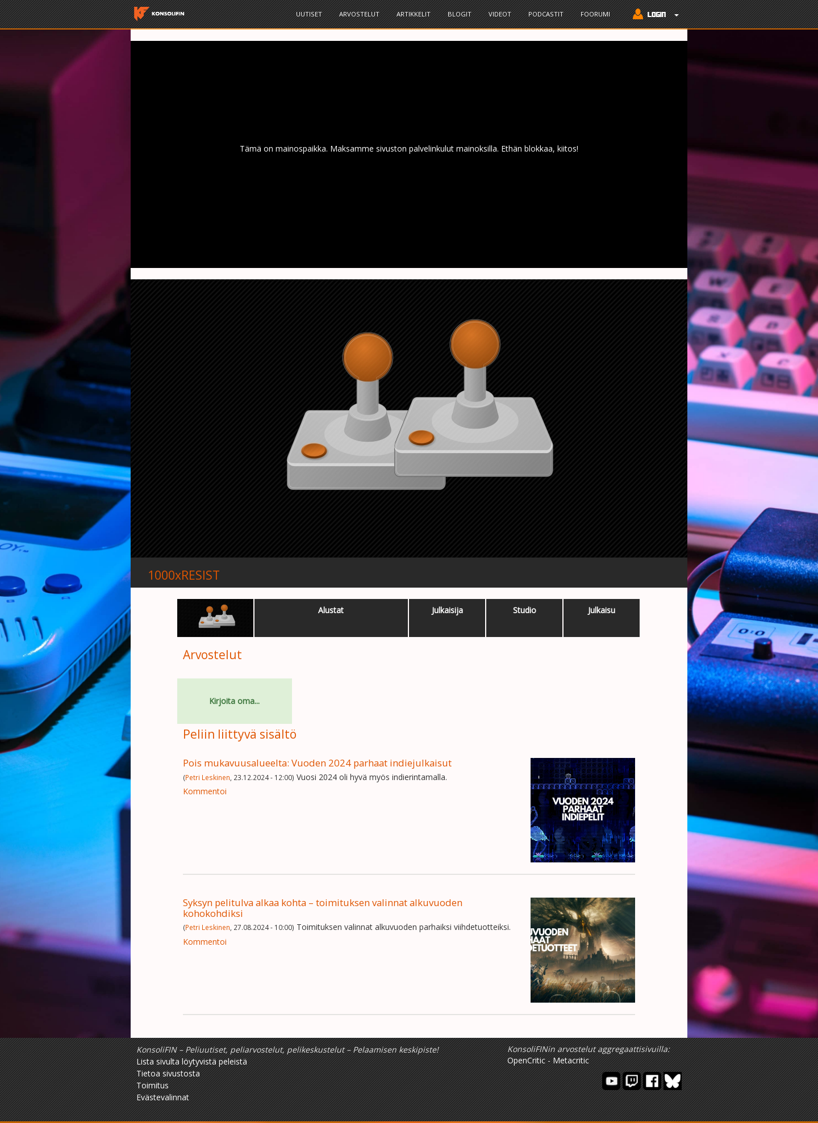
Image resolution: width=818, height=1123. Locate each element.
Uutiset (309, 14)
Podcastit (546, 14)
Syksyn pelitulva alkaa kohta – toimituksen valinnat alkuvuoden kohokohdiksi (322, 907)
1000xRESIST (184, 575)
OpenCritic (526, 1060)
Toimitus (152, 1085)
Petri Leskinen (207, 777)
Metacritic (571, 1060)
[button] (653, 15)
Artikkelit (414, 14)
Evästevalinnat (162, 1097)
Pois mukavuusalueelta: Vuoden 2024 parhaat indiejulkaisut (317, 762)
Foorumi (595, 14)
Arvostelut (359, 14)
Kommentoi (205, 791)
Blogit (459, 14)
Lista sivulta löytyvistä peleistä (191, 1061)
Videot (500, 14)
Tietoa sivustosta (168, 1073)
